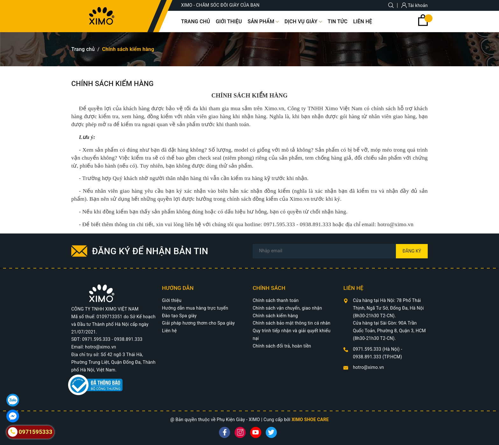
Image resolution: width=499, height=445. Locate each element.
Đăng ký (412, 251)
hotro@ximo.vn (368, 367)
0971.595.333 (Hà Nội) (377, 349)
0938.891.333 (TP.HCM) (377, 356)
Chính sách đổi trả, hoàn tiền (282, 345)
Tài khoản (414, 5)
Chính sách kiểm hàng (275, 315)
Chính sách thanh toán (276, 300)
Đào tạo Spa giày (179, 315)
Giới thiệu (171, 300)
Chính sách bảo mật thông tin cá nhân (291, 323)
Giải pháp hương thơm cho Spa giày (198, 323)
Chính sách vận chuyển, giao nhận (287, 308)
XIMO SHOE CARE (310, 419)
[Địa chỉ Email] (340, 251)
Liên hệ (169, 330)
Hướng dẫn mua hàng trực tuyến (195, 308)
